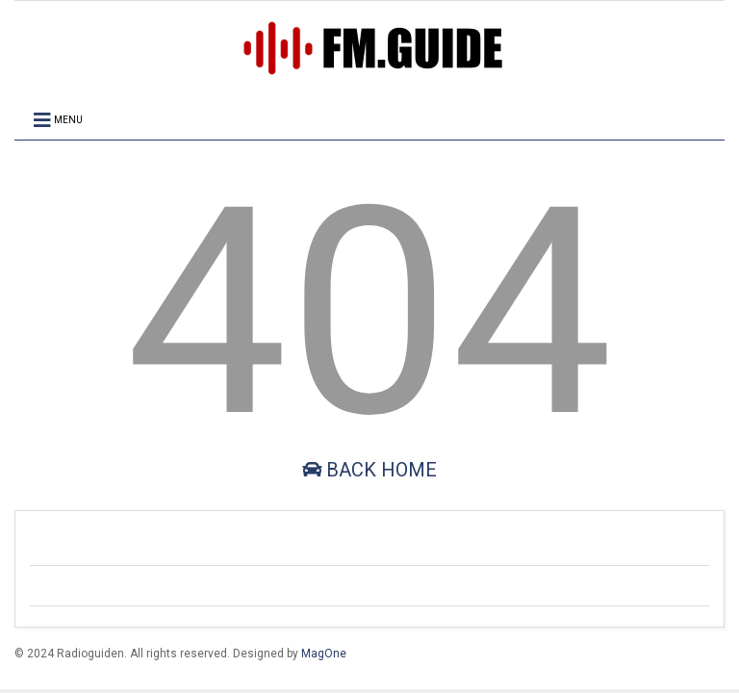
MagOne (323, 653)
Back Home (369, 469)
